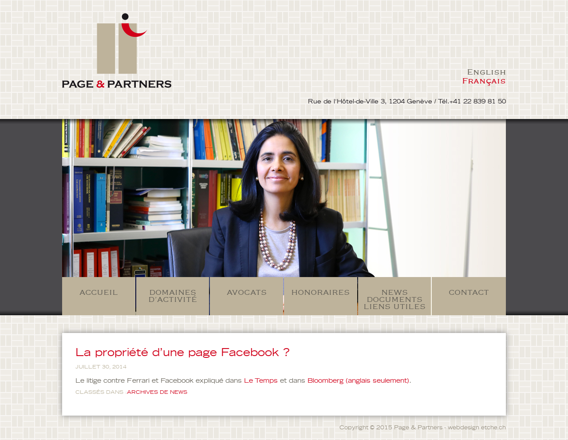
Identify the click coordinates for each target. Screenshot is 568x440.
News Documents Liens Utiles (394, 299)
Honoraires (320, 292)
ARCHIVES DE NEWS (157, 392)
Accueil (98, 292)
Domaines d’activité (172, 296)
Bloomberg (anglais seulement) (358, 381)
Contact (469, 292)
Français (484, 80)
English (486, 71)
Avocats (247, 292)
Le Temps (261, 381)
